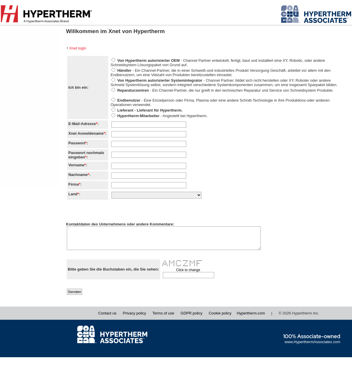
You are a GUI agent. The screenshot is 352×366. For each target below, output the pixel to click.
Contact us (107, 317)
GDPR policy (191, 317)
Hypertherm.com (251, 317)
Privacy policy (134, 317)
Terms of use (163, 317)
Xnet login (77, 48)
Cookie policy (220, 317)
